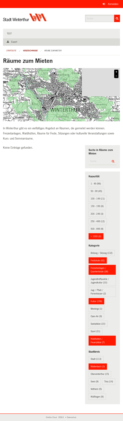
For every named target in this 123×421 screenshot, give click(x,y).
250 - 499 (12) (98, 221)
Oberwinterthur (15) (100, 374)
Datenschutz (72, 417)
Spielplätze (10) (98, 324)
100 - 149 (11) (98, 198)
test (9, 33)
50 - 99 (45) (96, 191)
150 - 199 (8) (97, 206)
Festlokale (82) (98, 260)
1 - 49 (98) (96, 183)
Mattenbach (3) (98, 366)
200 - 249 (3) (97, 214)
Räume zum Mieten (52, 51)
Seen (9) (94, 381)
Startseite (11, 51)
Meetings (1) (96, 309)
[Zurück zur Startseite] (25, 20)
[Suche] (117, 18)
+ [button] (116, 72)
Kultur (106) (96, 301)
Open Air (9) (96, 316)
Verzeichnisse (30, 51)
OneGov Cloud (52, 417)
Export (14, 42)
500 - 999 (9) (97, 229)
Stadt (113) (96, 359)
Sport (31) (95, 331)
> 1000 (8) (96, 236)
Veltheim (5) (96, 389)
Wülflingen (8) (97, 396)
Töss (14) (108, 381)
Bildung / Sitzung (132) (101, 253)
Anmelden (113, 4)
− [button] (116, 76)
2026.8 (61, 417)
